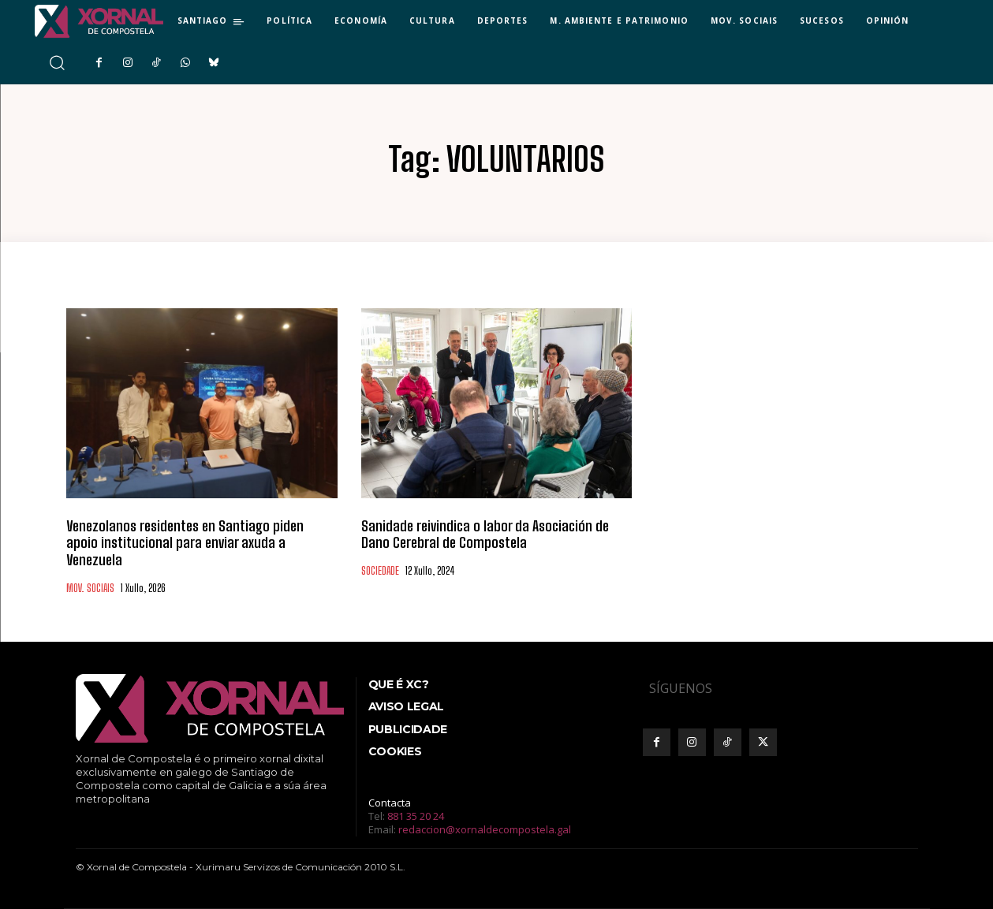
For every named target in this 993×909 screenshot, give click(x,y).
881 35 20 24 (415, 816)
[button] (56, 62)
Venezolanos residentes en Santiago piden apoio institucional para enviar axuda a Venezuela (185, 542)
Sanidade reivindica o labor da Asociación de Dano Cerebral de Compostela (485, 534)
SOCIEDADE (380, 571)
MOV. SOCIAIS (90, 588)
